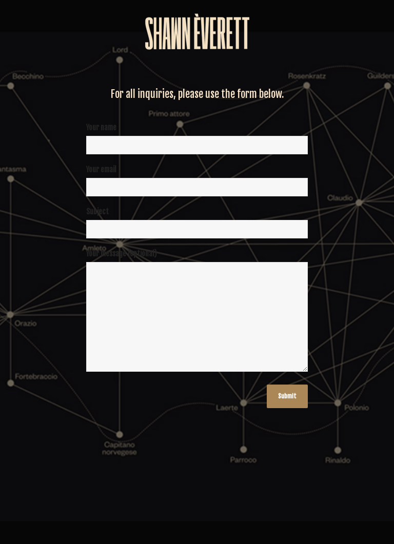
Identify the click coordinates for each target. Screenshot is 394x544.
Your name (197, 142)
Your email (197, 184)
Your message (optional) (197, 315)
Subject (197, 226)
